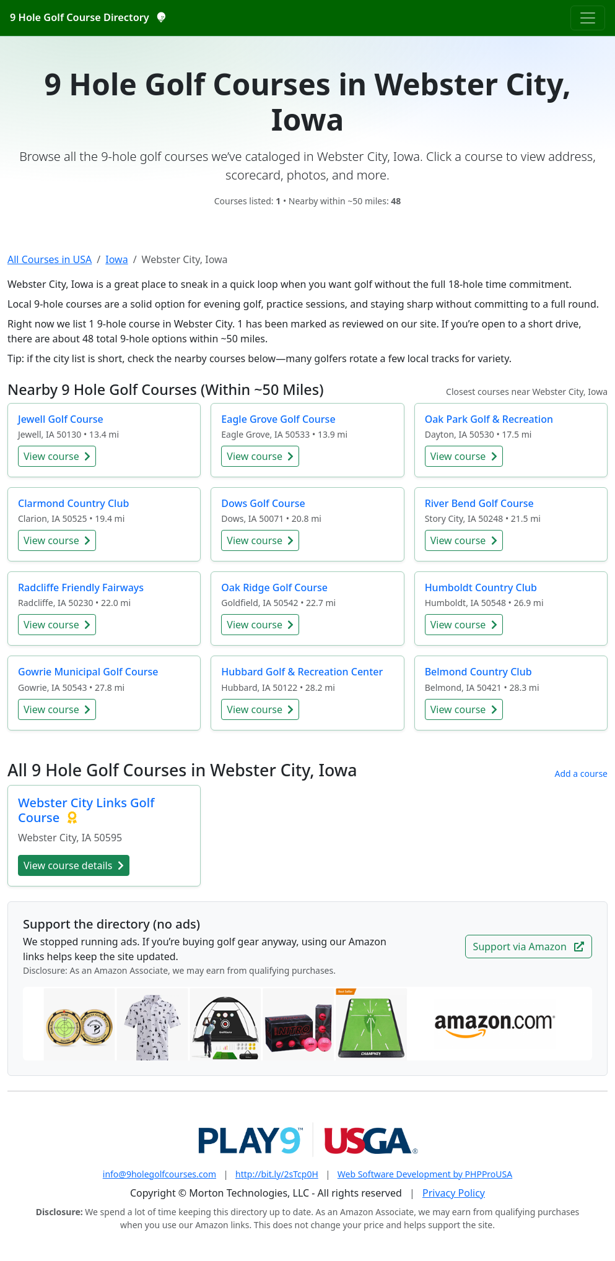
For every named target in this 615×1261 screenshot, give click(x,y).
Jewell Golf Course (60, 419)
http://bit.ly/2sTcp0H (276, 1174)
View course (57, 456)
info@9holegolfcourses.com (159, 1174)
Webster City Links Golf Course (86, 810)
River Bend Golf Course (479, 503)
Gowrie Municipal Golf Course (88, 671)
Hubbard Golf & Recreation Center (302, 671)
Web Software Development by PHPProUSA (425, 1174)
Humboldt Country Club (481, 587)
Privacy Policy (453, 1193)
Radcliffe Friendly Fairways (81, 587)
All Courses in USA (49, 259)
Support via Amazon (528, 946)
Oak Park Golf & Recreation (489, 419)
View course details (74, 865)
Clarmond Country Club (73, 503)
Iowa (116, 259)
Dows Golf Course (263, 503)
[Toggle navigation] (587, 18)
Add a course (581, 773)
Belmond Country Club (478, 671)
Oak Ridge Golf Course (274, 587)
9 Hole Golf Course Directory (87, 17)
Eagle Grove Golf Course (278, 419)
